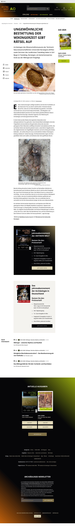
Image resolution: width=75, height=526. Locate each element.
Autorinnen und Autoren (41, 452)
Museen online (30, 452)
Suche (28, 6)
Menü (4, 1)
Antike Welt (34, 14)
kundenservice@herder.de (39, 461)
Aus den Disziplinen (41, 18)
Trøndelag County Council (26, 217)
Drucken (7, 68)
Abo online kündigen (51, 461)
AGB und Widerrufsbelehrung (25, 513)
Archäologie (51, 456)
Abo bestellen (37, 434)
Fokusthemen (51, 18)
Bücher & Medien (60, 18)
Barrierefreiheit (46, 513)
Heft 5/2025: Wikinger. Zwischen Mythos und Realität (31, 339)
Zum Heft (63, 60)
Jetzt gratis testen (42, 268)
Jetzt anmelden (48, 500)
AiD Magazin (44, 14)
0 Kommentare (39, 101)
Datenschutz (37, 513)
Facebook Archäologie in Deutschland (47, 465)
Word (6, 64)
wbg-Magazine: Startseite (7, 23)
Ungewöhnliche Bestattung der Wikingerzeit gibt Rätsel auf (36, 23)
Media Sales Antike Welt (14, 456)
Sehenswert (32, 18)
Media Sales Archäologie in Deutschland (30, 456)
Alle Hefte (29, 427)
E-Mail (22, 498)
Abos (51, 14)
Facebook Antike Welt (32, 465)
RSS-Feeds (50, 452)
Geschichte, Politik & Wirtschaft (62, 456)
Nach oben (37, 516)
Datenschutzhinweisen (48, 495)
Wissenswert (24, 18)
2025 (21, 23)
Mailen (7, 78)
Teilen (7, 71)
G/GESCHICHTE (37, 458)
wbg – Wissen (44, 456)
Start (11, 18)
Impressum (55, 513)
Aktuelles (17, 18)
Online (25, 14)
